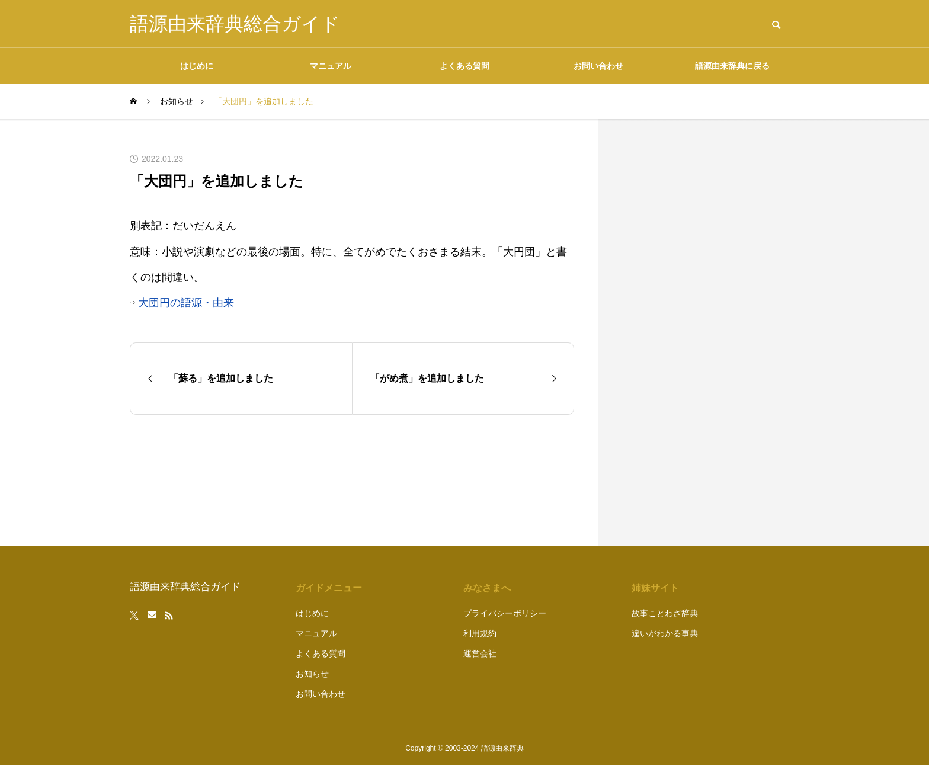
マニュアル (330, 65)
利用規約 (479, 633)
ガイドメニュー (329, 588)
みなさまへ (487, 588)
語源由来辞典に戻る (732, 65)
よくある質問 (464, 65)
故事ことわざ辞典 (665, 613)
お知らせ (312, 673)
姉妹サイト (655, 588)
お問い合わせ (598, 65)
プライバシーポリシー (504, 613)
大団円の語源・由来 (186, 303)
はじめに (196, 65)
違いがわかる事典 (665, 633)
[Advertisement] (710, 332)
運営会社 (479, 653)
